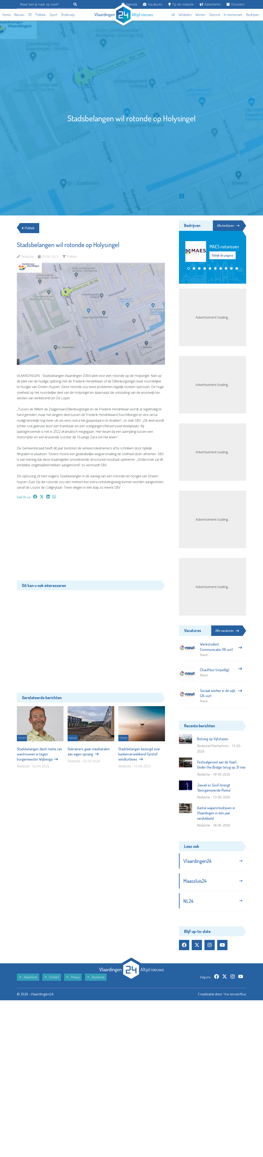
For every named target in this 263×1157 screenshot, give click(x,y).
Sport (53, 14)
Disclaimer (96, 978)
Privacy (73, 978)
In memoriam (233, 14)
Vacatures (153, 4)
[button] (188, 268)
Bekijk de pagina (222, 255)
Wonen (200, 14)
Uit (173, 14)
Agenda (129, 4)
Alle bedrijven (227, 225)
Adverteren (210, 4)
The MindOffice (234, 995)
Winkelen (185, 14)
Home (6, 14)
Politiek (41, 14)
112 (30, 14)
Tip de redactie (181, 4)
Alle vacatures (227, 631)
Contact (51, 978)
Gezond (214, 14)
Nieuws (19, 14)
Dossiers (235, 4)
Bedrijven (252, 14)
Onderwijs (68, 14)
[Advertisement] (91, 542)
